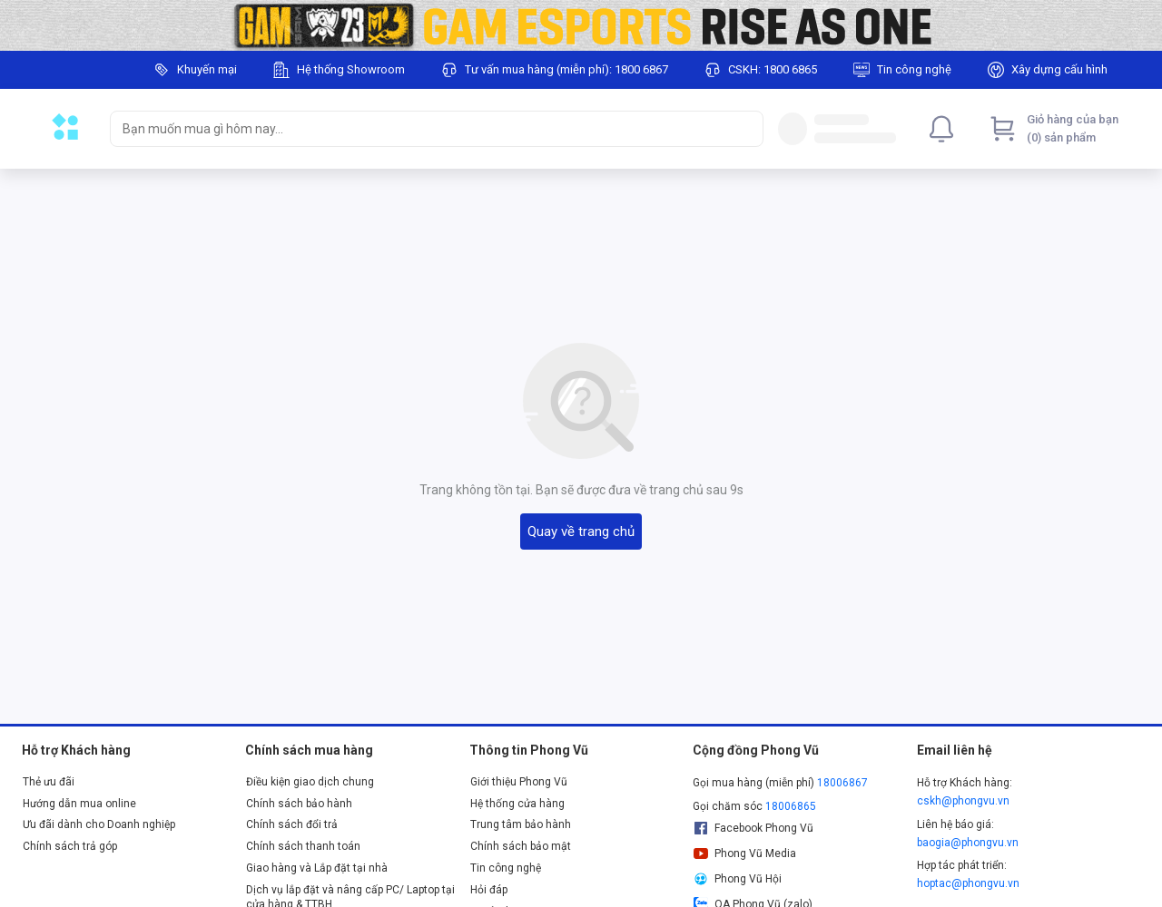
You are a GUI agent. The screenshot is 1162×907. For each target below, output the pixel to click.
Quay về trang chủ (581, 531)
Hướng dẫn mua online (79, 803)
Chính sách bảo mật (520, 846)
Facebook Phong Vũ (753, 828)
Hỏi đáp (488, 889)
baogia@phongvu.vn (968, 842)
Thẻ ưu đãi (48, 781)
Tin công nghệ (505, 868)
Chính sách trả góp (70, 846)
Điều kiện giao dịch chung (310, 781)
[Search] (745, 128)
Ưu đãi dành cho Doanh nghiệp (99, 824)
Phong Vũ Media (744, 853)
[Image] (581, 25)
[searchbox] (420, 128)
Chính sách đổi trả (292, 824)
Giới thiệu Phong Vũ (518, 781)
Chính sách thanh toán (303, 846)
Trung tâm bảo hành (520, 824)
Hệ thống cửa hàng (517, 803)
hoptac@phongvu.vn (968, 883)
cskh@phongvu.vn (963, 801)
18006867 (842, 782)
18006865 (790, 806)
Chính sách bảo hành (299, 803)
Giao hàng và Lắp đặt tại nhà (317, 868)
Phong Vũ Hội (737, 879)
